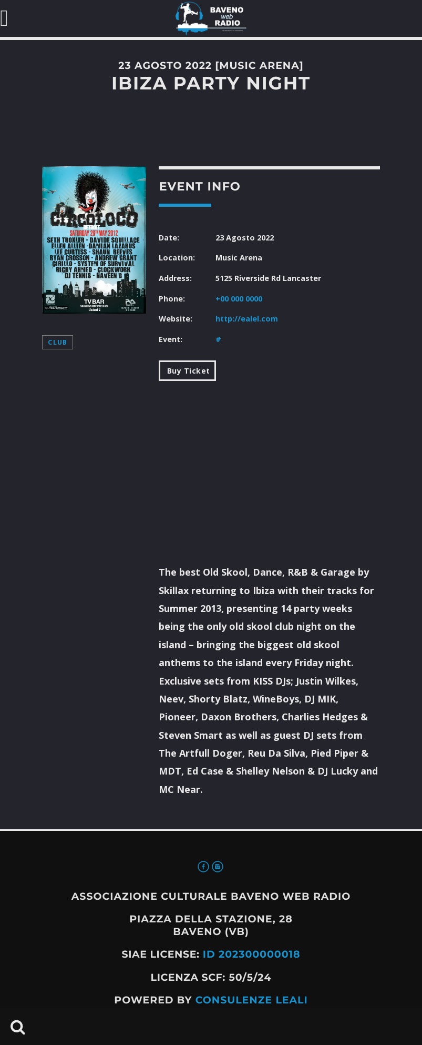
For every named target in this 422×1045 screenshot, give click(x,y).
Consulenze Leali (251, 1000)
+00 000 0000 (238, 299)
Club (57, 342)
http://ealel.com (246, 319)
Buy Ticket (187, 371)
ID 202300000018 (252, 954)
